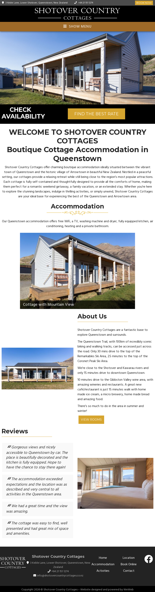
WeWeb (129, 589)
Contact (128, 571)
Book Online (129, 564)
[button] (151, 68)
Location (129, 558)
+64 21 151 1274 (85, 3)
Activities (102, 571)
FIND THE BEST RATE (96, 113)
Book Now (144, 2)
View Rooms (91, 419)
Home (103, 558)
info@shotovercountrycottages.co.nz (60, 575)
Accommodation (102, 564)
